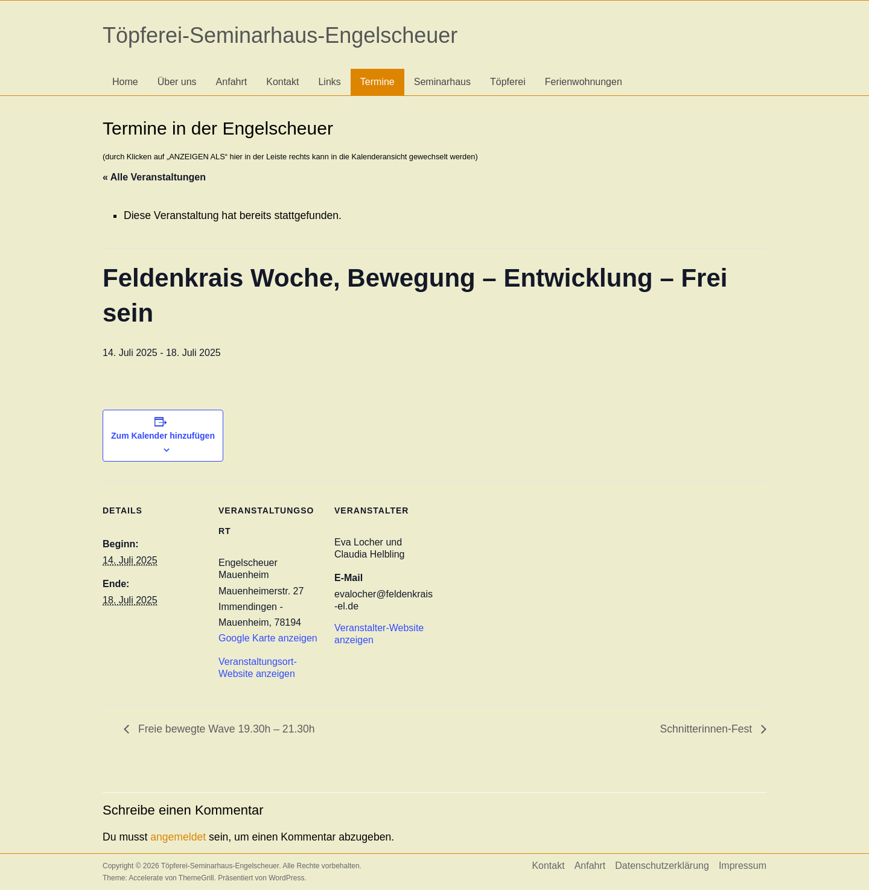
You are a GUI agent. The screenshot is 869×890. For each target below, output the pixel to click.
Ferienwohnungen (583, 82)
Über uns (177, 82)
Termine (377, 82)
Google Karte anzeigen (267, 638)
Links (329, 82)
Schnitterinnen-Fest (707, 729)
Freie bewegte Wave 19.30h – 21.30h (225, 729)
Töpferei (508, 82)
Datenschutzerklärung (662, 865)
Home (125, 82)
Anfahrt (231, 82)
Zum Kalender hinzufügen (163, 435)
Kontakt (282, 82)
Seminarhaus (442, 82)
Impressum (742, 865)
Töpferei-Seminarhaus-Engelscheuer (280, 35)
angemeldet (178, 837)
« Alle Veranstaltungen (154, 177)
